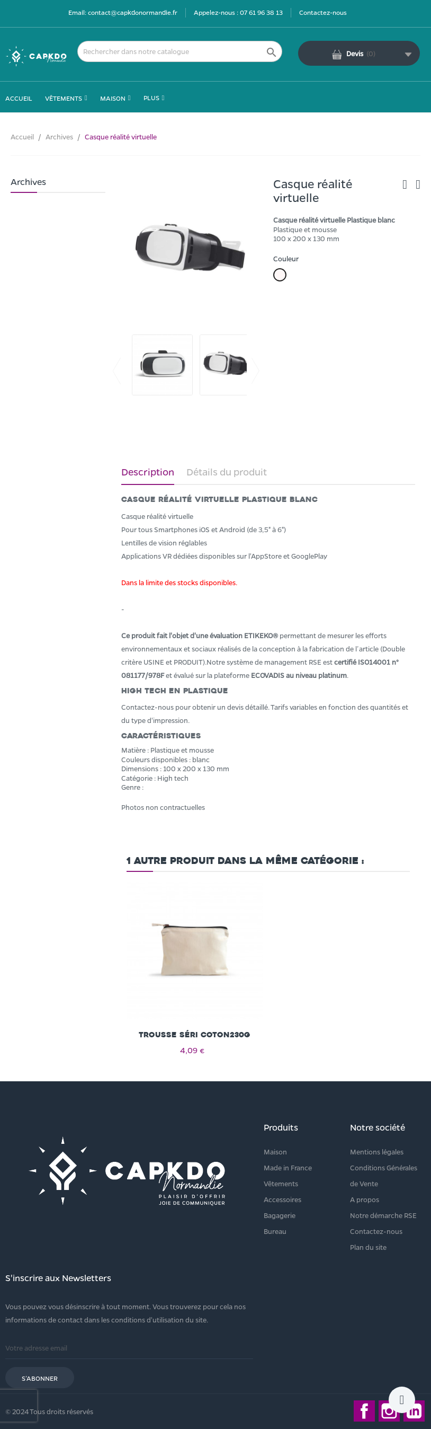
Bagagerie (279, 1215)
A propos (364, 1199)
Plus (151, 97)
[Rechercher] (179, 51)
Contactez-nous (323, 12)
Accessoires (282, 1199)
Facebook (364, 1411)
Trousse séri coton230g (194, 1035)
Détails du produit (226, 471)
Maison (275, 1151)
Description (147, 471)
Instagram (389, 1411)
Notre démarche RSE (383, 1215)
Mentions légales (376, 1151)
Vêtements (281, 1183)
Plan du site (368, 1246)
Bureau (275, 1231)
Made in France (288, 1167)
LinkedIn (414, 1411)
